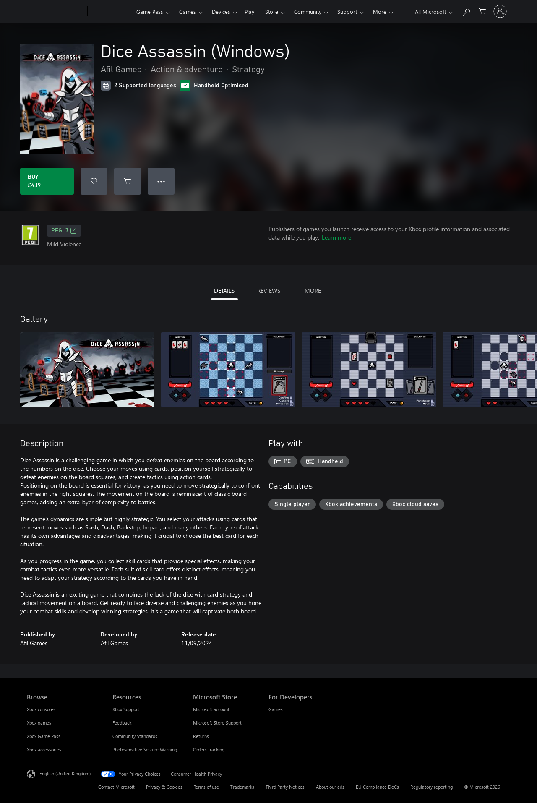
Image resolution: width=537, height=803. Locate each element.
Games (187, 11)
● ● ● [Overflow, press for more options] (161, 181)
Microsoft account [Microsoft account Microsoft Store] (211, 709)
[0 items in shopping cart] (482, 11)
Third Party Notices (285, 787)
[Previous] (491, 319)
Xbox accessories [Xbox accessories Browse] (44, 749)
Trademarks (242, 787)
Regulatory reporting (431, 787)
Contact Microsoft (116, 787)
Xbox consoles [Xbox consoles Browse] (41, 709)
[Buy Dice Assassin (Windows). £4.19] (47, 181)
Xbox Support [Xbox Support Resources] (125, 709)
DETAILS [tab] (224, 291)
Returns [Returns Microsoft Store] (201, 736)
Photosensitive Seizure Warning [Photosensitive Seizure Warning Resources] (144, 749)
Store (271, 11)
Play (249, 11)
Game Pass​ (149, 11)
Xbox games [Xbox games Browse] (39, 722)
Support (347, 11)
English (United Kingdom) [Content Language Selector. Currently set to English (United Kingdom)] (65, 773)
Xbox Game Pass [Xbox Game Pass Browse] (43, 736)
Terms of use (206, 787)
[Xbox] (111, 11)
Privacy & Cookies (164, 787)
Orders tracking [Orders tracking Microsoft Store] (208, 749)
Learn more (336, 237)
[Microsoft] (55, 11)
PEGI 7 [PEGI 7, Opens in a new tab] (64, 230)
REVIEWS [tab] (268, 291)
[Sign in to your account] (500, 11)
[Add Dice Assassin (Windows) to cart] (127, 181)
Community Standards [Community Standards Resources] (134, 736)
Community (307, 11)
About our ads (330, 787)
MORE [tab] (313, 291)
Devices (221, 11)
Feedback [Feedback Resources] (121, 722)
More (379, 11)
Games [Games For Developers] (275, 709)
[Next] (508, 319)
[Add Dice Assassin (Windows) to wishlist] (94, 181)
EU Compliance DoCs (377, 787)
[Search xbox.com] (466, 10)
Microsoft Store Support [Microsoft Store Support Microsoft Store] (217, 722)
